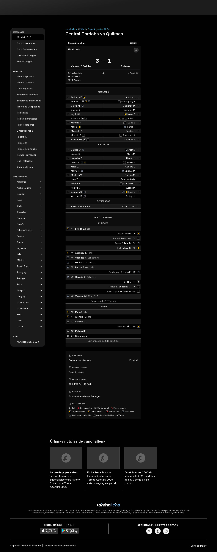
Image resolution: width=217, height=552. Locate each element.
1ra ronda (134, 43)
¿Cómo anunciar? (198, 545)
